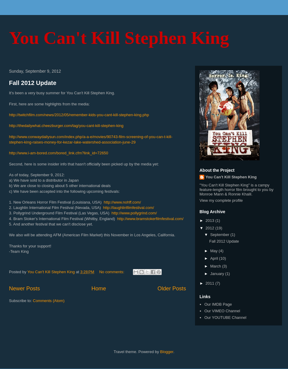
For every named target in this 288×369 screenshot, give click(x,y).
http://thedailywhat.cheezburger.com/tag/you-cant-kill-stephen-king (66, 125)
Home (99, 289)
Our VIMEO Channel (222, 311)
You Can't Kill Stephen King (119, 38)
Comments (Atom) (48, 300)
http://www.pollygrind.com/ (134, 213)
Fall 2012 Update (32, 83)
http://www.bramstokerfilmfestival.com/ (150, 218)
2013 (210, 220)
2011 (210, 283)
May (214, 251)
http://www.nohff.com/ (122, 202)
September (220, 234)
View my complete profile (221, 200)
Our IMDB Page (218, 304)
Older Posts (172, 289)
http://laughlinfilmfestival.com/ (128, 207)
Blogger (166, 351)
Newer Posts (24, 289)
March (216, 266)
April (214, 258)
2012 (210, 228)
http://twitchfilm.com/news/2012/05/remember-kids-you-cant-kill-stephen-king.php (79, 115)
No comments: (112, 272)
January (217, 273)
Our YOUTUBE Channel (225, 317)
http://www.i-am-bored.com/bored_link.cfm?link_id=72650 (58, 153)
